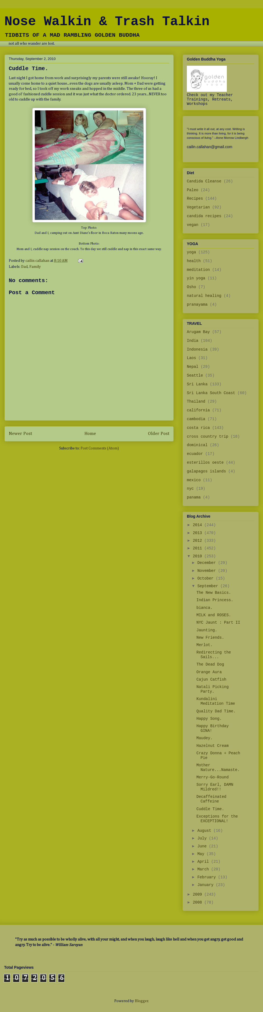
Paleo (192, 190)
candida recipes (204, 216)
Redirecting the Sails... (213, 654)
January (206, 885)
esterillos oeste (205, 462)
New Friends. (210, 637)
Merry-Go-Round (212, 777)
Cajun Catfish (211, 679)
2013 (198, 533)
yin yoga (196, 278)
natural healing (204, 296)
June (203, 846)
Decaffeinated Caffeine (211, 799)
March (204, 869)
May (202, 854)
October (206, 578)
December (207, 563)
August (205, 830)
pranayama (197, 304)
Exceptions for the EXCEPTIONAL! (217, 818)
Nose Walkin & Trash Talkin (107, 21)
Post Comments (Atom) (100, 448)
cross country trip (207, 436)
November (207, 571)
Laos (191, 358)
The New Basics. (213, 592)
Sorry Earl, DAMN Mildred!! (214, 787)
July (203, 838)
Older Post (158, 433)
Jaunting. (206, 630)
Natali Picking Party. (212, 689)
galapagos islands (206, 471)
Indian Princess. (214, 600)
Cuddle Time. (210, 809)
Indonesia (197, 349)
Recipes (195, 198)
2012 (198, 540)
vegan (192, 225)
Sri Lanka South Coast (211, 393)
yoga (191, 252)
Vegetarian (198, 207)
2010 (198, 556)
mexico (194, 480)
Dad (24, 267)
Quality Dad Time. (216, 711)
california (198, 410)
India (192, 341)
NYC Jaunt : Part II (218, 622)
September (208, 586)
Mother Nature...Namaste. (218, 767)
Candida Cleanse (204, 181)
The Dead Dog (210, 664)
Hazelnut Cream (212, 746)
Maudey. (204, 738)
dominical (197, 445)
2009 (198, 894)
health (194, 261)
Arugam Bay (198, 332)
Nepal (192, 367)
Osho (191, 287)
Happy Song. (209, 718)
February (207, 877)
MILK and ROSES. (213, 615)
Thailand (196, 401)
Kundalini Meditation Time (215, 701)
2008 (198, 902)
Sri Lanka (197, 384)
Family (35, 267)
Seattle (195, 375)
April (204, 861)
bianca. (204, 608)
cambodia (196, 419)
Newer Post (20, 433)
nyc (190, 488)
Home (90, 433)
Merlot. (204, 645)
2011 (198, 548)
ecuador (195, 454)
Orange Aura (209, 672)
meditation (198, 270)
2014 (198, 525)
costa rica (198, 428)
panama (194, 497)
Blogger (141, 1001)
